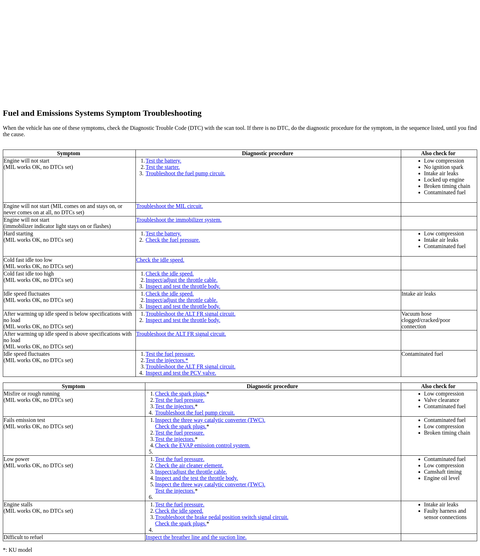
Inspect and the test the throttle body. (196, 478)
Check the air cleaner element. (189, 465)
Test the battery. (163, 161)
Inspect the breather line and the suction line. (196, 537)
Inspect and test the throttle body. (183, 286)
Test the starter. (163, 167)
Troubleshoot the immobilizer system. (179, 220)
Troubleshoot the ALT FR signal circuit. (190, 314)
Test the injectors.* (167, 360)
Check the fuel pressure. (173, 240)
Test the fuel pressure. (170, 354)
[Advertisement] (214, 52)
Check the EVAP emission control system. (202, 445)
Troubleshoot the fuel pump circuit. (186, 173)
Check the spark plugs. (181, 394)
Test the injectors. (175, 406)
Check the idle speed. (160, 260)
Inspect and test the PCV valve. (181, 373)
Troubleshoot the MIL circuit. (169, 206)
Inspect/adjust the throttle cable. (181, 280)
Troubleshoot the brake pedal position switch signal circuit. (222, 517)
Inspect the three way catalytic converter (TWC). (210, 420)
